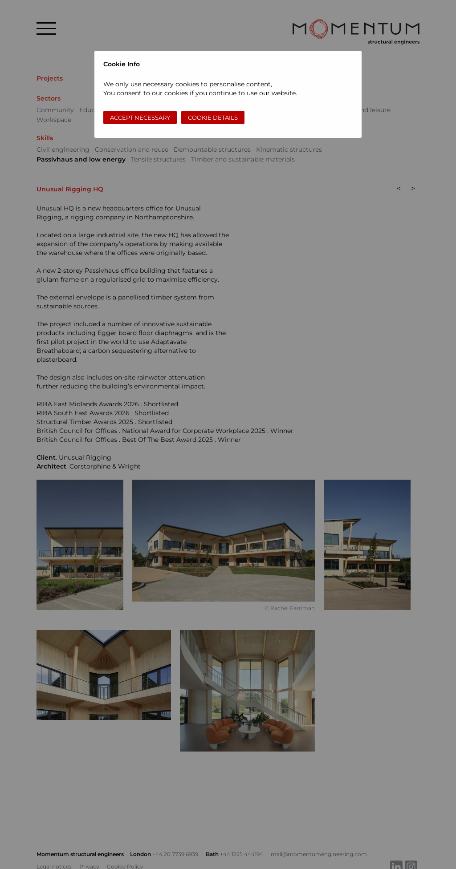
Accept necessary (140, 117)
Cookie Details (213, 117)
